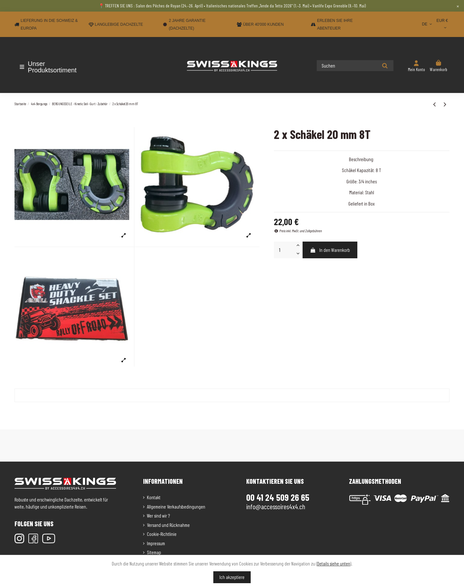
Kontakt (153, 497)
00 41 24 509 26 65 (277, 497)
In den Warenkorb (330, 250)
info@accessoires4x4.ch (275, 506)
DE (427, 24)
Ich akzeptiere (232, 577)
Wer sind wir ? (158, 516)
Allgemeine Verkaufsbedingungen (176, 507)
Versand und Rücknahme (168, 525)
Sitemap (154, 552)
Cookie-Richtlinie (162, 534)
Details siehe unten (333, 563)
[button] (52, 66)
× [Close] (458, 6)
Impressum (156, 543)
